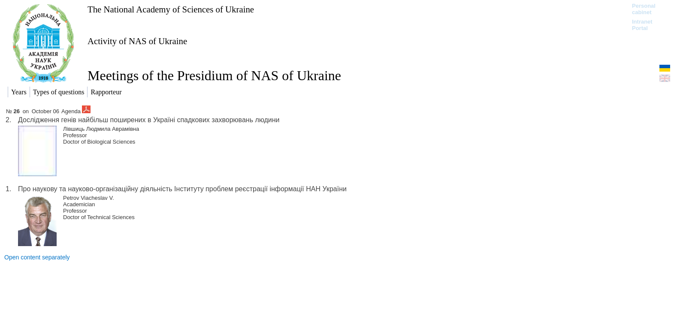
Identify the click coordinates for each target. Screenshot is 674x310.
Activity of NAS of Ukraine (137, 41)
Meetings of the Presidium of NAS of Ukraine (214, 75)
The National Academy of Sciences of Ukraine (171, 9)
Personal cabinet (644, 9)
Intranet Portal (642, 24)
